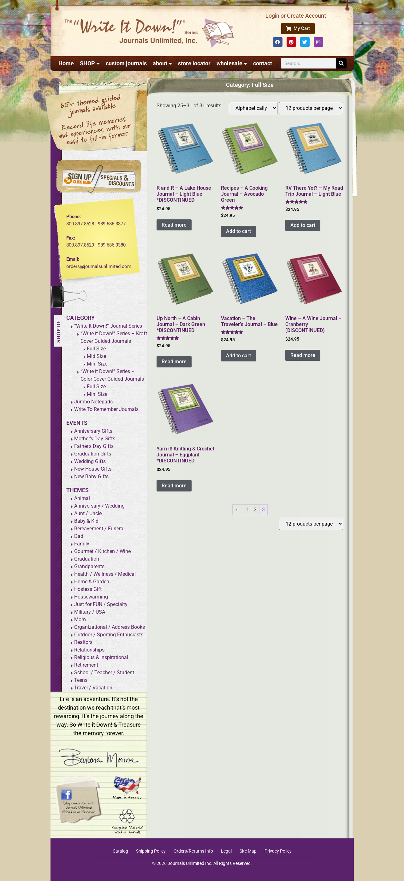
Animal (82, 498)
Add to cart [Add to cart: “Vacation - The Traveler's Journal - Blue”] (238, 356)
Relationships (89, 650)
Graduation (86, 559)
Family (81, 544)
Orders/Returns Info (193, 851)
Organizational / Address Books (109, 627)
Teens (80, 680)
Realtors (83, 642)
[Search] (341, 63)
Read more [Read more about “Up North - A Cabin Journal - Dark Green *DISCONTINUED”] (174, 362)
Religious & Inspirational (101, 657)
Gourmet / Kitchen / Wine (102, 551)
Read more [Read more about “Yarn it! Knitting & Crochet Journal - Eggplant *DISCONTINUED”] (174, 486)
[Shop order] (253, 108)
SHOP (90, 63)
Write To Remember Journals (106, 409)
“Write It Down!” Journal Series (108, 326)
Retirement (86, 665)
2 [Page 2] (255, 510)
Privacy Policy (278, 851)
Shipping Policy (151, 851)
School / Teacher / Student (104, 673)
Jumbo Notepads (93, 402)
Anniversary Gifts (93, 431)
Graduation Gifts (92, 454)
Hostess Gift (88, 589)
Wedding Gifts (90, 461)
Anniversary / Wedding (99, 506)
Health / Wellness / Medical (105, 574)
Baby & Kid (86, 521)
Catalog (120, 851)
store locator (194, 63)
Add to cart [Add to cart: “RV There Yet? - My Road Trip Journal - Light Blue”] (302, 225)
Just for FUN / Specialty (101, 604)
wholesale (232, 63)
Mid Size (96, 356)
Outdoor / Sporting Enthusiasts (108, 635)
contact (262, 63)
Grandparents (89, 566)
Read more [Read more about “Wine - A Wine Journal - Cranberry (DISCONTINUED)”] (302, 355)
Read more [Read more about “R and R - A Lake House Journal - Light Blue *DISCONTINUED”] (174, 225)
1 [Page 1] (247, 510)
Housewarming (91, 597)
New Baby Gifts (91, 476)
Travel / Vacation (93, 688)
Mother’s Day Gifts (94, 439)
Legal (226, 851)
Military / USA (89, 612)
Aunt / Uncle (88, 513)
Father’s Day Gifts (94, 446)
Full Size (96, 349)
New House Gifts (92, 469)
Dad (78, 536)
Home (66, 63)
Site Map (248, 851)
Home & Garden (91, 582)
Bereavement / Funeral (99, 529)
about (162, 63)
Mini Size (97, 364)
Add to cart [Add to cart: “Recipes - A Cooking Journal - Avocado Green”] (238, 231)
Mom (80, 619)
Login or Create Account (295, 15)
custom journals (126, 63)
